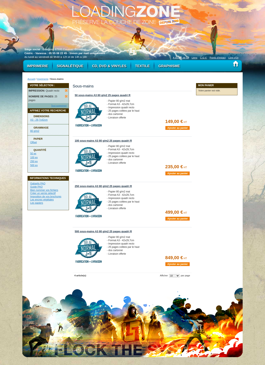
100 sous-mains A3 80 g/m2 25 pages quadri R (103, 140)
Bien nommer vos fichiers (44, 190)
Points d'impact (218, 57)
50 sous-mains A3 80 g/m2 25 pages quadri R (102, 95)
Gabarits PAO (37, 183)
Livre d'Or (233, 57)
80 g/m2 (34, 131)
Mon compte (206, 4)
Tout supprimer (59, 105)
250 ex (34, 161)
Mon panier (222, 4)
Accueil (31, 79)
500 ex (34, 165)
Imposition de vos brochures (45, 196)
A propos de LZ (181, 57)
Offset (33, 142)
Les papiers (36, 203)
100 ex (34, 157)
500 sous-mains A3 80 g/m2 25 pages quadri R (103, 231)
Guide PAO (36, 186)
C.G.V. (203, 57)
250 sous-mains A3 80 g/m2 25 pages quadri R (103, 186)
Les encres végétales (42, 199)
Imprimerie (42, 79)
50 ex (33, 153)
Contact (234, 4)
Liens (194, 57)
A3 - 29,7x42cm (39, 119)
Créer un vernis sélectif (43, 193)
